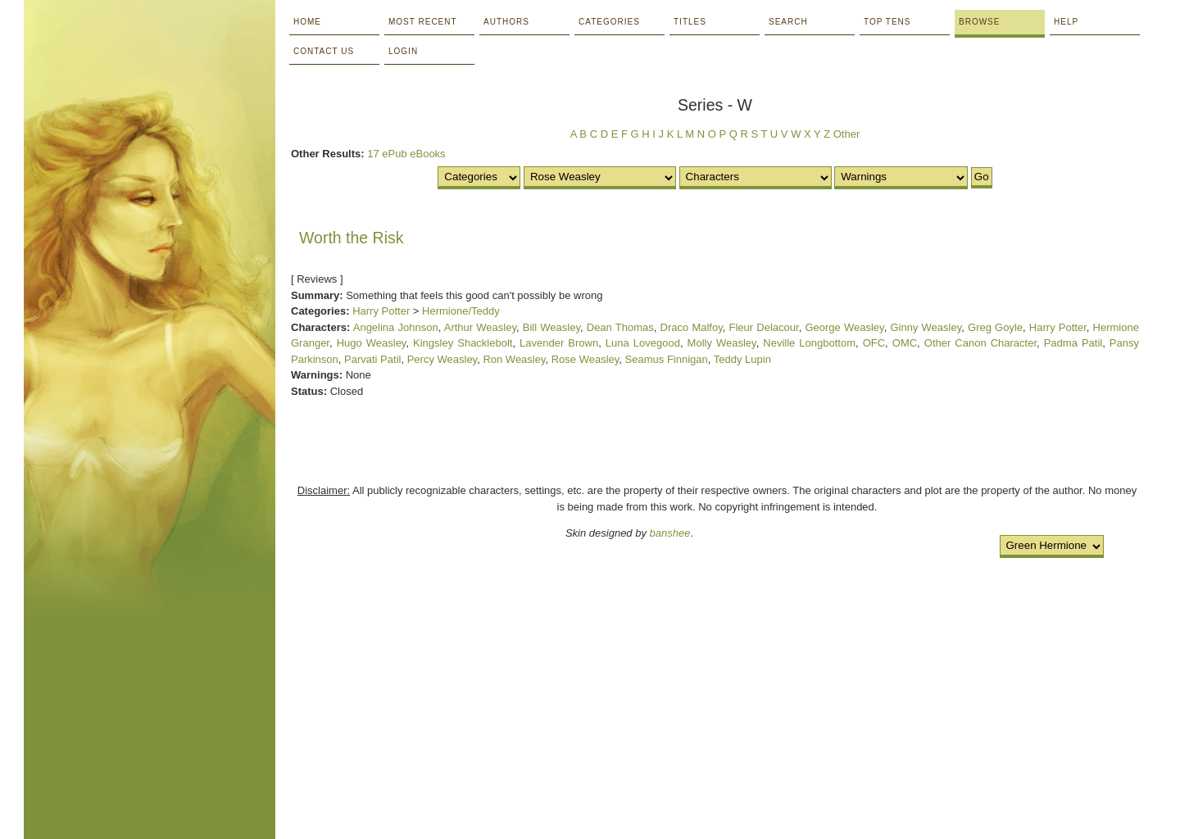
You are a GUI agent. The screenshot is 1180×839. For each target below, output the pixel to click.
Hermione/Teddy (461, 311)
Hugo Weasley (371, 343)
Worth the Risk (351, 238)
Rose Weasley (585, 359)
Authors (506, 21)
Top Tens (887, 21)
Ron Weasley (514, 359)
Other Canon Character (980, 343)
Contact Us (323, 51)
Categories (609, 21)
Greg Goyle (995, 327)
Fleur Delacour (764, 327)
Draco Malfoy (691, 327)
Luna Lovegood (643, 343)
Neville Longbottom (809, 343)
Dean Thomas (620, 327)
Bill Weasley (551, 327)
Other (846, 134)
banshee (670, 533)
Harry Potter (381, 311)
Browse (979, 21)
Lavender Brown (559, 343)
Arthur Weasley (480, 327)
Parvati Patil (372, 359)
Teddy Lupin (742, 359)
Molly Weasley (722, 343)
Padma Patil (1073, 343)
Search (788, 21)
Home (307, 21)
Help (1066, 21)
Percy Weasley (442, 359)
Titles (690, 21)
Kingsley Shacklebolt (462, 343)
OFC (874, 343)
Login (403, 51)
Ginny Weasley (925, 327)
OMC (904, 343)
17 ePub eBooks (406, 153)
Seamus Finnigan (666, 359)
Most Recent (422, 21)
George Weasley (844, 327)
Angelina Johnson (395, 327)
